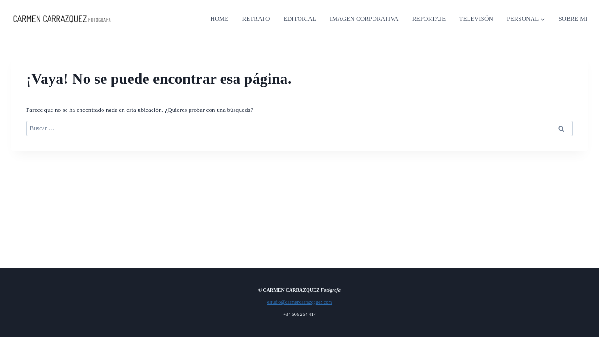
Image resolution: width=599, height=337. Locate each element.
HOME (220, 18)
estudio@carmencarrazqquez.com (299, 302)
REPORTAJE (429, 18)
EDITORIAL (300, 18)
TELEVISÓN (476, 18)
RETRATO (256, 18)
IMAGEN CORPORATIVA (364, 18)
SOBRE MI (572, 18)
